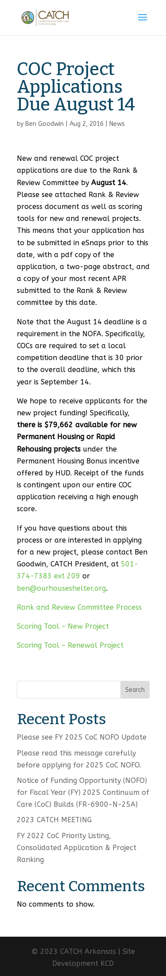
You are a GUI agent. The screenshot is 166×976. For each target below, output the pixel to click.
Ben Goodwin (44, 124)
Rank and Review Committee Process (79, 607)
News (117, 124)
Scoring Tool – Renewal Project (70, 645)
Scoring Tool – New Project (63, 626)
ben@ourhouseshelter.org (61, 588)
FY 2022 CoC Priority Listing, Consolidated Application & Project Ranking (76, 848)
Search (135, 690)
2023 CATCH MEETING (54, 820)
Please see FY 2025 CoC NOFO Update (82, 737)
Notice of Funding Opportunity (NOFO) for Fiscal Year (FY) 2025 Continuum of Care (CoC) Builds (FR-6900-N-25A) (83, 792)
